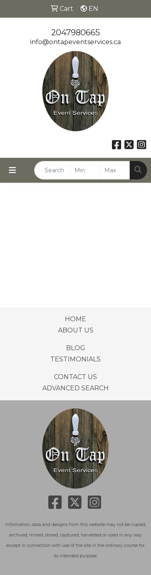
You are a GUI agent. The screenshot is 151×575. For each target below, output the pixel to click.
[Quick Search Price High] (115, 170)
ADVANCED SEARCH (75, 388)
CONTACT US (75, 377)
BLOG (75, 348)
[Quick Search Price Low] (85, 170)
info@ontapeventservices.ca (75, 42)
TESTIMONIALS (75, 359)
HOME (75, 319)
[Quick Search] (52, 170)
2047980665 (75, 32)
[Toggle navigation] (12, 170)
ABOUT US (75, 330)
